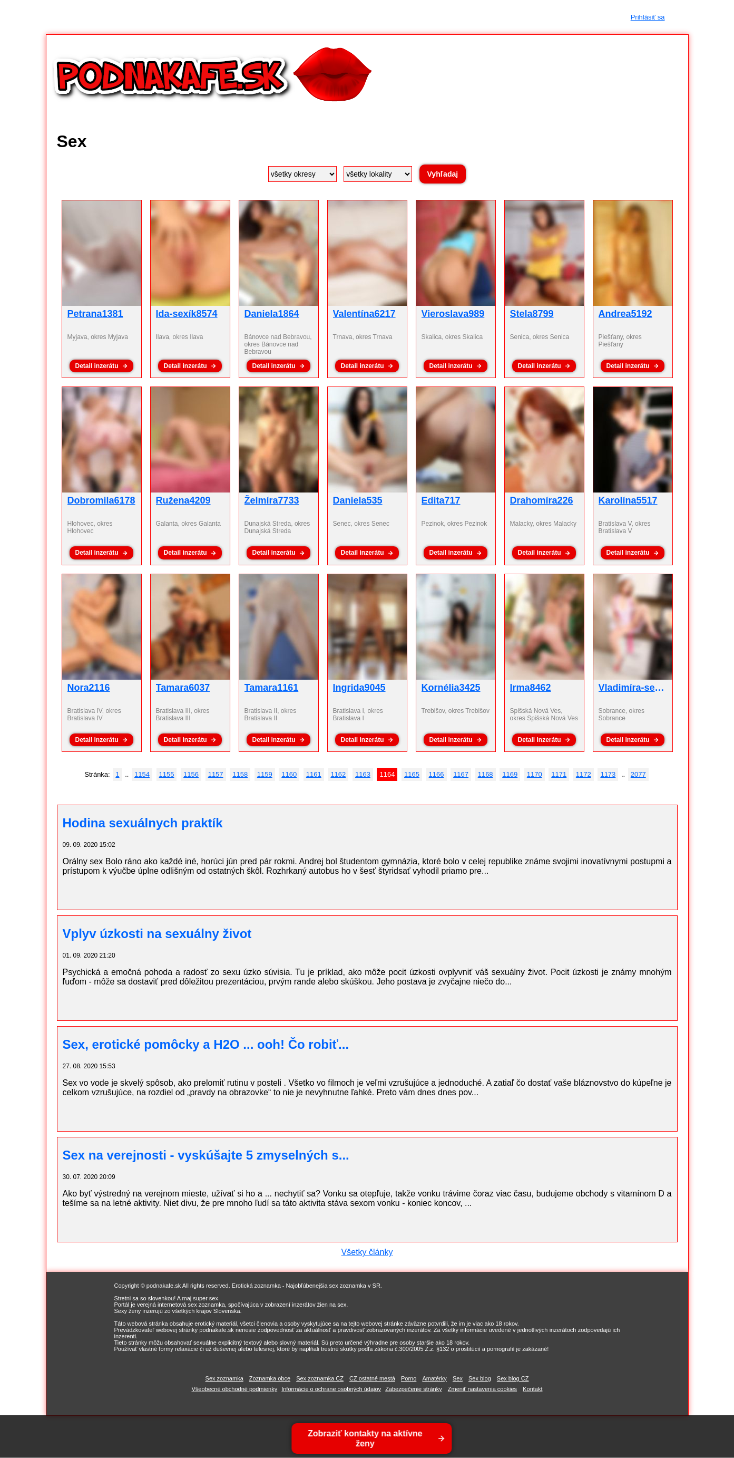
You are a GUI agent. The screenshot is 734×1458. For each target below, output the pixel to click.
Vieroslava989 (453, 313)
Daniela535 (358, 500)
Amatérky (434, 1378)
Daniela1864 (271, 313)
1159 (264, 774)
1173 (607, 774)
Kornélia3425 (451, 687)
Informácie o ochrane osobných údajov (331, 1389)
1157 (215, 774)
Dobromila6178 (101, 500)
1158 (240, 774)
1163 (362, 774)
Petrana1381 (95, 313)
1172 (583, 774)
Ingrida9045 (359, 687)
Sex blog (479, 1378)
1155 (166, 774)
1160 (289, 774)
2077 (638, 774)
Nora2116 (88, 687)
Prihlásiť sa (648, 17)
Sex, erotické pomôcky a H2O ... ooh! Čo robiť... (206, 1044)
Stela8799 (532, 313)
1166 (436, 774)
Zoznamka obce (269, 1378)
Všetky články (367, 1252)
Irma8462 (530, 687)
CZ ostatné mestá (372, 1378)
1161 (313, 774)
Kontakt (532, 1389)
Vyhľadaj (442, 174)
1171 (558, 774)
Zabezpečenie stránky (413, 1389)
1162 (338, 774)
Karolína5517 (628, 500)
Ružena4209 (183, 500)
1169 (509, 774)
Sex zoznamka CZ (320, 1378)
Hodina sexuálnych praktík (143, 823)
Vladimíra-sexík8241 (644, 687)
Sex (458, 1378)
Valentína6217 (364, 313)
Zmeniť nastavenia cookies (482, 1389)
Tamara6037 (183, 687)
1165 (411, 774)
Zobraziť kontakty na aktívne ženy (366, 1438)
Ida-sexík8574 (187, 313)
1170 (534, 774)
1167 (460, 774)
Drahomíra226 (541, 500)
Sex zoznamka (224, 1378)
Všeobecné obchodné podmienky (234, 1389)
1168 (485, 774)
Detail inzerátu (96, 366)
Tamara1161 (271, 687)
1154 (142, 774)
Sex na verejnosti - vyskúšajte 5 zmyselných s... (206, 1155)
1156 (191, 774)
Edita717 (441, 500)
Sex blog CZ (513, 1378)
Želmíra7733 (271, 500)
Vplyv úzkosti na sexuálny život (157, 933)
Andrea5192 (625, 313)
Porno (408, 1378)
